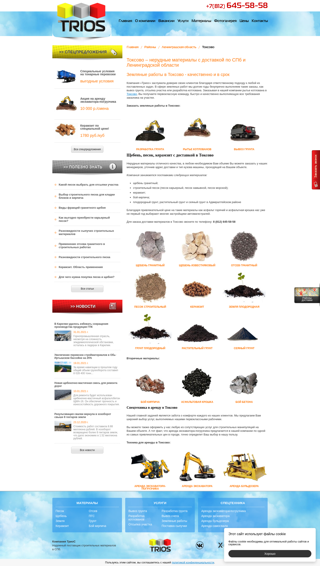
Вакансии (166, 21)
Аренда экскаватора (215, 516)
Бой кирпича (97, 526)
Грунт (93, 521)
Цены (244, 21)
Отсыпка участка (140, 524)
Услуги (183, 21)
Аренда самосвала (214, 526)
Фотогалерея (225, 21)
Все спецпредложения (87, 149)
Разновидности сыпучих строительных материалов (86, 232)
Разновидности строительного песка (84, 257)
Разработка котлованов (136, 517)
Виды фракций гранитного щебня (82, 207)
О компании (145, 21)
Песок (60, 511)
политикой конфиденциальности (193, 562)
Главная (125, 21)
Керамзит (62, 526)
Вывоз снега (170, 516)
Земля (60, 521)
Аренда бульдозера (215, 521)
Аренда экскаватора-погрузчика (223, 511)
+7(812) (237, 6)
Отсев (93, 511)
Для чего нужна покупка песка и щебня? (87, 277)
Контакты (260, 21)
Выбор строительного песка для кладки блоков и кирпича (87, 196)
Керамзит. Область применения (81, 267)
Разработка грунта (174, 511)
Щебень (61, 516)
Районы (150, 47)
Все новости (87, 450)
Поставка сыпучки (174, 526)
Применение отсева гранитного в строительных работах (82, 245)
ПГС (92, 516)
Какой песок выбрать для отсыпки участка (89, 184)
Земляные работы (174, 521)
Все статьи (87, 288)
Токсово (132, 94)
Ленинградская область (179, 47)
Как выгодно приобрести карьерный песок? (84, 219)
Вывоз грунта (137, 511)
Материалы (201, 21)
